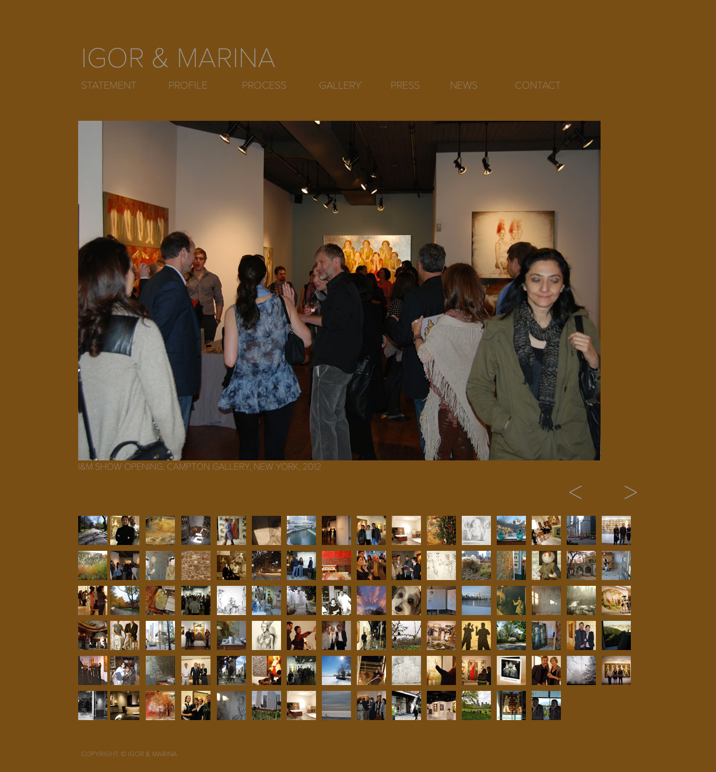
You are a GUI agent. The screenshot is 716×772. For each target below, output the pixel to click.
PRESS (405, 85)
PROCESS (264, 85)
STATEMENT (108, 85)
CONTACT (538, 85)
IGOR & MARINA (178, 58)
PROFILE (188, 85)
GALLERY (340, 85)
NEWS (464, 85)
